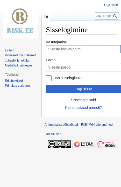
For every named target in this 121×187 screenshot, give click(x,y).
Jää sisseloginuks (68, 78)
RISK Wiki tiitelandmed (97, 124)
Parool (51, 60)
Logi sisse (83, 89)
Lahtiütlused (53, 134)
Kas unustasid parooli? (83, 107)
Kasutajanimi (56, 42)
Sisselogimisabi (83, 100)
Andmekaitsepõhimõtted (61, 124)
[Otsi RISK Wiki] (107, 16)
